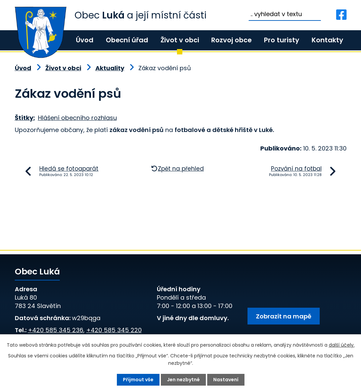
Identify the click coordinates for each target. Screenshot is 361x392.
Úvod (84, 40)
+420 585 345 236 (55, 330)
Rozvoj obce (231, 40)
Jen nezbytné (183, 379)
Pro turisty (281, 40)
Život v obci (180, 40)
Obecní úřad (127, 40)
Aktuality (109, 68)
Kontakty (327, 40)
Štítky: (25, 118)
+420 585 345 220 (114, 330)
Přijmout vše (138, 379)
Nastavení (225, 379)
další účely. (342, 345)
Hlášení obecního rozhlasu (77, 118)
